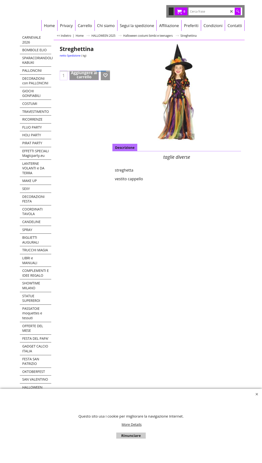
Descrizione (125, 147)
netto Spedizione (70, 55)
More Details (132, 424)
